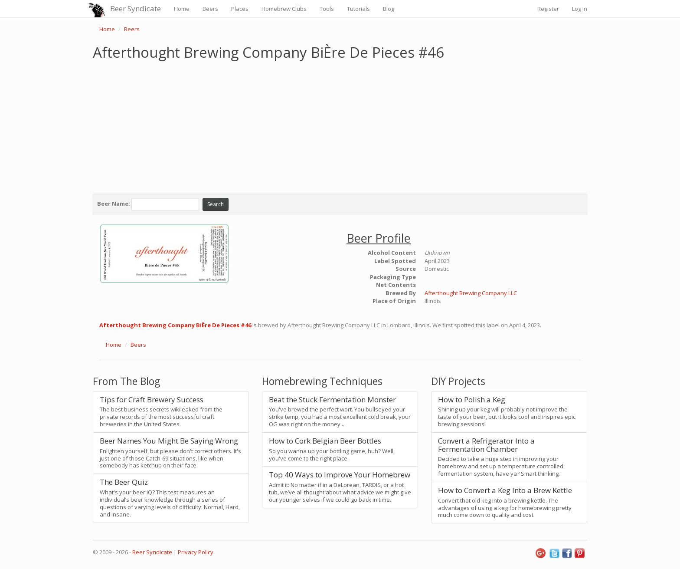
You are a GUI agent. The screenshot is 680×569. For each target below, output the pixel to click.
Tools (327, 9)
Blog (388, 9)
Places (239, 9)
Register (548, 9)
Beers (210, 9)
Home (182, 9)
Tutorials (358, 9)
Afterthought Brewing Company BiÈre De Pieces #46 (175, 325)
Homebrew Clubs (284, 9)
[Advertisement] (340, 125)
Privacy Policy (195, 552)
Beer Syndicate (135, 8)
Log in (579, 9)
